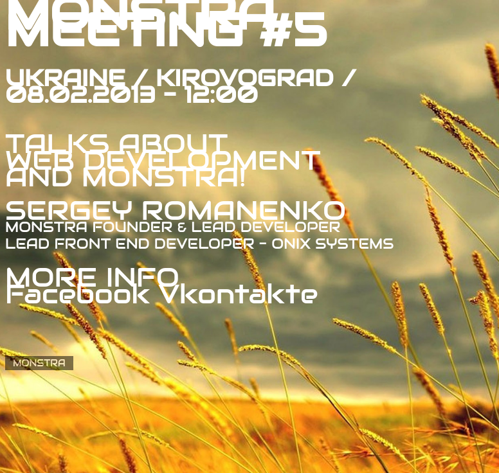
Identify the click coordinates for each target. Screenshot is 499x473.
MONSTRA (39, 363)
